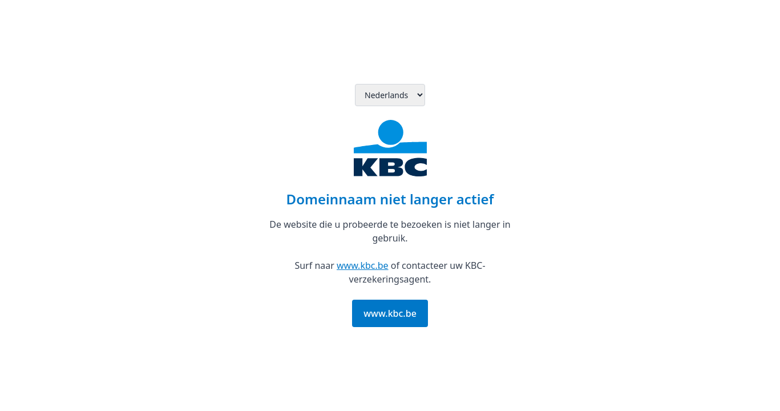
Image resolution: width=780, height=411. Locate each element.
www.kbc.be (363, 265)
